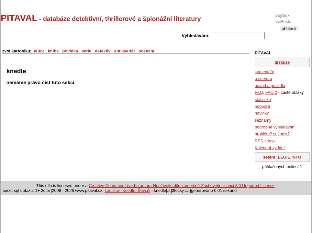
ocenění (146, 51)
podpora (262, 106)
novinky (262, 113)
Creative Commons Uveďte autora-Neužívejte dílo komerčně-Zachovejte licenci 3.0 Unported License (181, 185)
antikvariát (124, 51)
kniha (53, 51)
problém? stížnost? (272, 133)
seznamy (263, 120)
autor (39, 51)
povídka (70, 51)
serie (86, 51)
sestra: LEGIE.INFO (282, 157)
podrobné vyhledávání (275, 127)
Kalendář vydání (269, 147)
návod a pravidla (270, 85)
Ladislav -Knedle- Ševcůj (127, 190)
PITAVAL (101, 18)
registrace (289, 33)
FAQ (259, 92)
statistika (263, 99)
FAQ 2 (271, 92)
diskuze (282, 62)
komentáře (264, 71)
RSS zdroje (265, 141)
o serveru (263, 78)
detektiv (102, 51)
